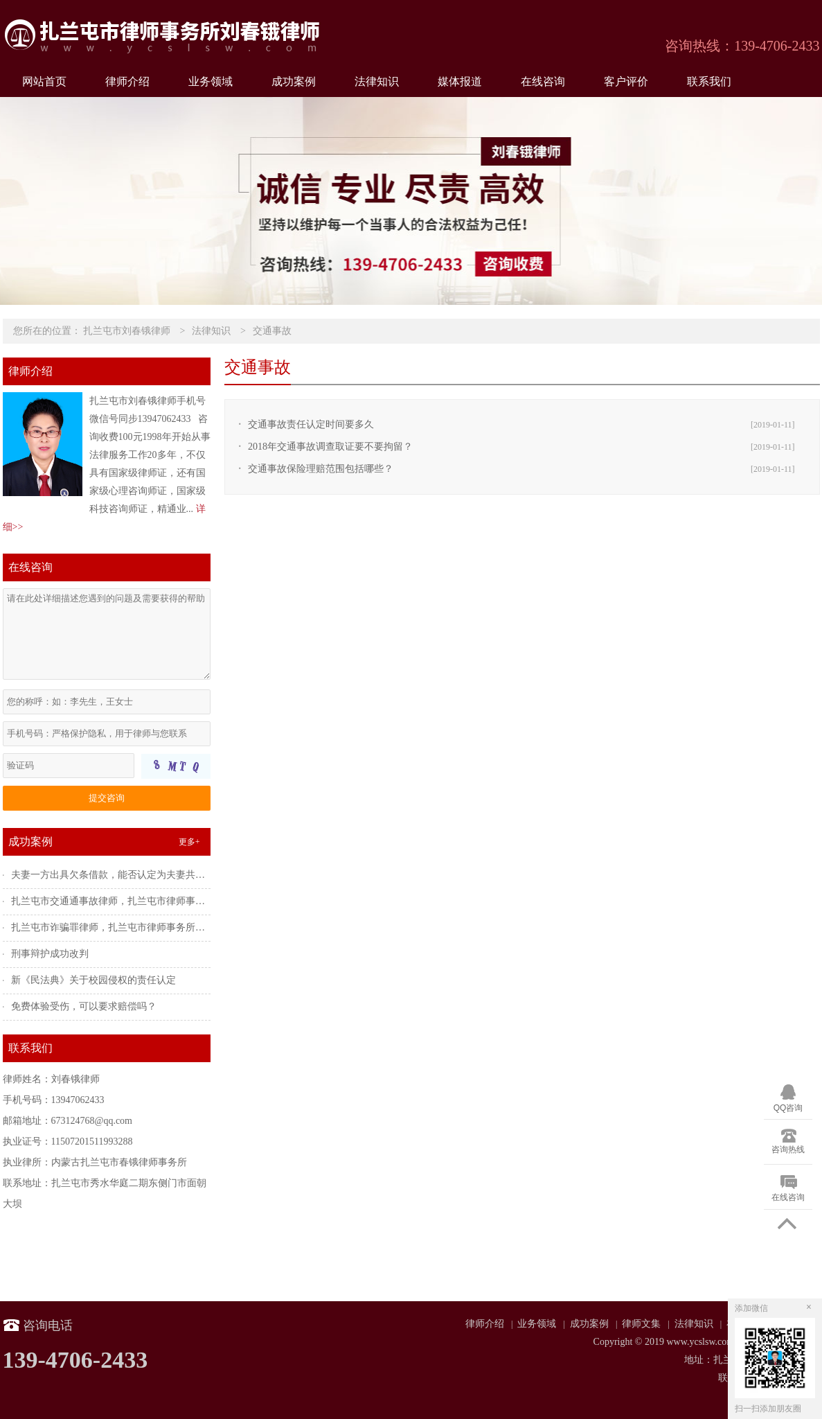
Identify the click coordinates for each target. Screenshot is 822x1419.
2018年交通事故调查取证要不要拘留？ (330, 446)
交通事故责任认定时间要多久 (311, 424)
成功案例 (293, 81)
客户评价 (626, 81)
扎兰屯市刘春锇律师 (126, 331)
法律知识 (377, 81)
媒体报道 (460, 81)
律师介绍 (127, 81)
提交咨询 (107, 798)
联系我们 (709, 81)
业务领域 (210, 81)
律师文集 (641, 1324)
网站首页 (44, 81)
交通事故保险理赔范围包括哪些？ (320, 469)
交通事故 (272, 331)
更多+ (189, 842)
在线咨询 (543, 81)
